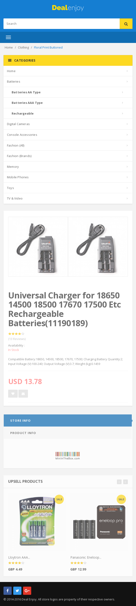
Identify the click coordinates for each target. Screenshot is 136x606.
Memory (13, 167)
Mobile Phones (18, 177)
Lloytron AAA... (19, 558)
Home (9, 47)
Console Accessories (22, 135)
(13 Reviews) (17, 340)
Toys (10, 188)
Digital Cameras (18, 124)
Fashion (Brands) (19, 156)
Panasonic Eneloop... (85, 558)
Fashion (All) (15, 145)
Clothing (23, 47)
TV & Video (15, 198)
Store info (20, 422)
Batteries (13, 81)
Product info (23, 434)
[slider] (16, 335)
